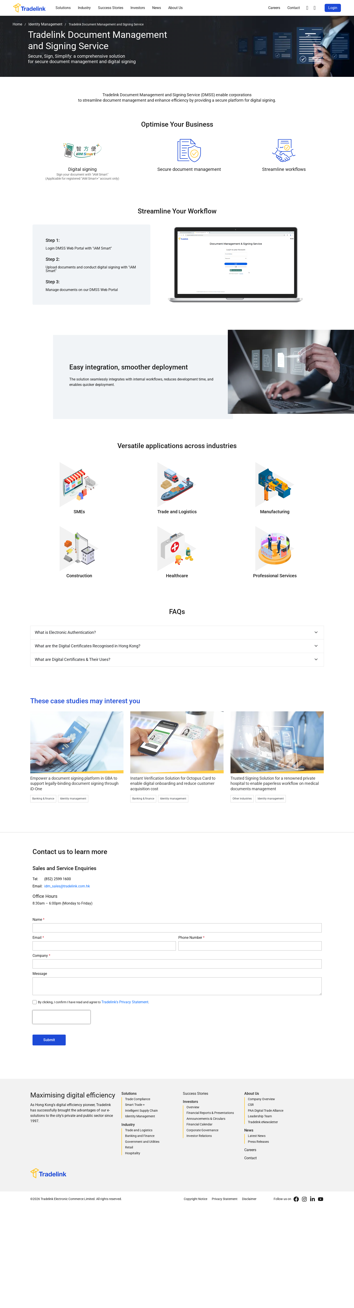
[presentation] (61, 1017)
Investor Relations (199, 1136)
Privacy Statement (225, 1199)
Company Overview (261, 1099)
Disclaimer (249, 1199)
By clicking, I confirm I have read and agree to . (93, 1002)
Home (17, 24)
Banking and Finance (139, 1136)
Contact (293, 8)
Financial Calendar (199, 1124)
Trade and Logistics (138, 1130)
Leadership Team (260, 1116)
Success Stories (110, 8)
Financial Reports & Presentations (210, 1113)
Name (38, 919)
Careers (274, 8)
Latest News (257, 1136)
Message (40, 973)
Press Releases (258, 1141)
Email (37, 937)
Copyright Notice (195, 1199)
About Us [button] (175, 8)
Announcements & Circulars (205, 1118)
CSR (251, 1104)
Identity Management (45, 24)
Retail (129, 1147)
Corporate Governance (202, 1130)
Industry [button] (84, 8)
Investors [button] (137, 8)
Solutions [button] (63, 8)
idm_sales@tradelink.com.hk (67, 886)
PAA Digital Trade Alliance (265, 1110)
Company (41, 955)
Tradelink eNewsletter (263, 1122)
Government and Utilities (142, 1141)
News (156, 8)
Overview (192, 1107)
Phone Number (190, 937)
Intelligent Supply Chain (141, 1110)
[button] (307, 7)
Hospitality (132, 1153)
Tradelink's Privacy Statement (124, 1002)
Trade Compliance (137, 1099)
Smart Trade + (135, 1104)
